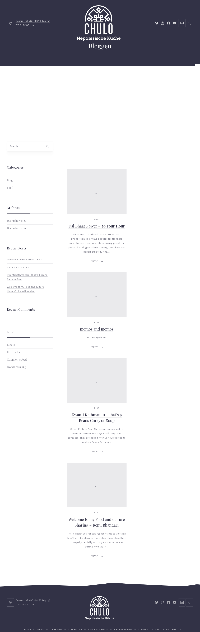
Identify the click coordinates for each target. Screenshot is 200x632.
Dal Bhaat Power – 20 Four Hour (24, 231)
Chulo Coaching (144, 74)
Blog (10, 153)
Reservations (180, 74)
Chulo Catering (64, 91)
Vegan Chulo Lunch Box (98, 91)
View (97, 233)
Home (19, 74)
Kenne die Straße (134, 91)
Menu (34, 74)
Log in (11, 317)
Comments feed (17, 332)
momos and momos (18, 239)
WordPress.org (16, 339)
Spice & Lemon (96, 74)
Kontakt (119, 74)
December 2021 (16, 200)
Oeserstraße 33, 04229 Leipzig (33, 21)
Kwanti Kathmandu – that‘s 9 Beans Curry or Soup (97, 390)
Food (10, 160)
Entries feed (14, 324)
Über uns (51, 74)
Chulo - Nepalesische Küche (99, 619)
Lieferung (72, 74)
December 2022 (16, 193)
